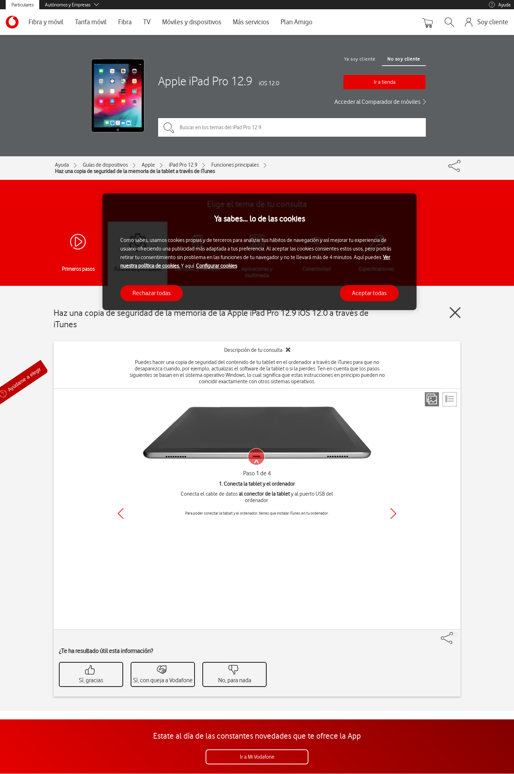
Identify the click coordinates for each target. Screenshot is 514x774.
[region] (259, 251)
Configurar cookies (216, 266)
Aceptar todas (369, 293)
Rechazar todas (151, 293)
